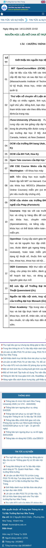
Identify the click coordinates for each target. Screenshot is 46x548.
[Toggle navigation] (43, 14)
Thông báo (24, 396)
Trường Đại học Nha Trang (14, 2)
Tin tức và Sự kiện (12, 20)
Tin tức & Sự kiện (24, 452)
